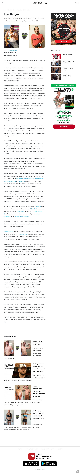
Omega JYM (12, 181)
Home (5, 9)
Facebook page (23, 234)
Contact (20, 449)
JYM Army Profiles (18, 9)
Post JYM (29, 178)
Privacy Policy (44, 449)
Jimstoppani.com (8, 231)
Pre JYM (18, 178)
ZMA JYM (6, 181)
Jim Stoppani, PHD (40, 2)
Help (53, 449)
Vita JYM (34, 178)
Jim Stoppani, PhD (13, 50)
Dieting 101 (38, 206)
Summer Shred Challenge (22, 216)
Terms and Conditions (31, 449)
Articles (10, 9)
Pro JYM (23, 178)
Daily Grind (21, 211)
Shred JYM (40, 178)
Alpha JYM (22, 181)
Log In (76, 3)
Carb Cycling (34, 209)
